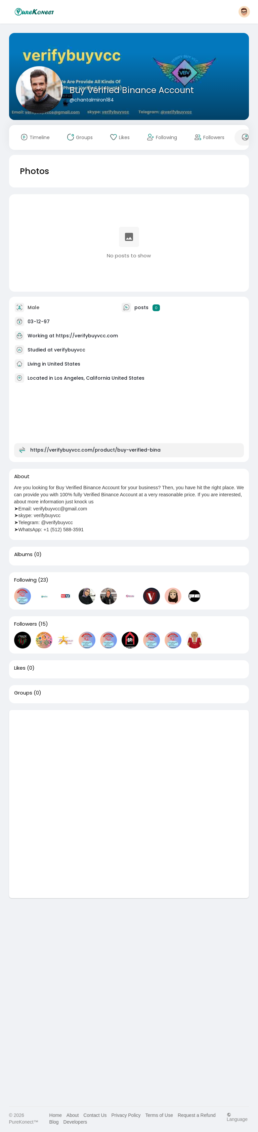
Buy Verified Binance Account (132, 90)
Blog (54, 1122)
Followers (25, 624)
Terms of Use (159, 1115)
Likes (20, 668)
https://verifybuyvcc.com (87, 335)
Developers (75, 1122)
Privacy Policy (125, 1115)
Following (25, 580)
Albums (23, 554)
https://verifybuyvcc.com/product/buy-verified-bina (95, 450)
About (73, 1115)
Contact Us (94, 1115)
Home (55, 1115)
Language (237, 1117)
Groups (23, 693)
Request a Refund (197, 1115)
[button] (244, 12)
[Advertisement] (129, 757)
